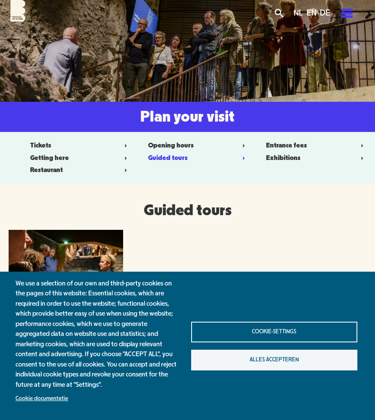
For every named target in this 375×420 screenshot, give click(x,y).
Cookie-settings (274, 332)
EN (311, 13)
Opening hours (171, 145)
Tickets (40, 145)
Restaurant (46, 169)
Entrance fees (286, 145)
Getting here (49, 157)
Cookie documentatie (41, 398)
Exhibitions (283, 157)
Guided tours (168, 157)
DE (325, 13)
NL (298, 13)
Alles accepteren (274, 360)
